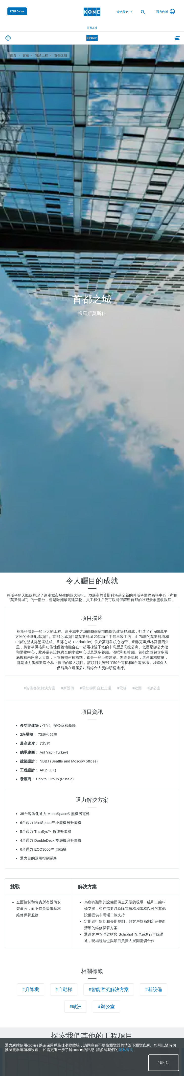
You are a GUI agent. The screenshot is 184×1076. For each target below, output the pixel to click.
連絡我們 (122, 12)
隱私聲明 (125, 1050)
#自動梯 (63, 989)
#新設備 (153, 989)
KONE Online (17, 11)
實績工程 (41, 55)
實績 (26, 55)
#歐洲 (75, 1006)
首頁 (13, 55)
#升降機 (30, 989)
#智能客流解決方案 (109, 989)
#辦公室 (106, 1006)
